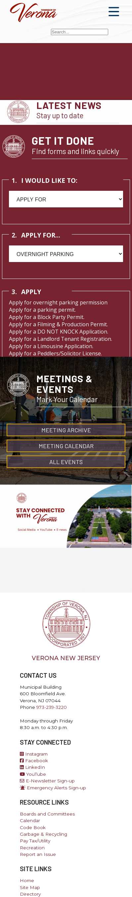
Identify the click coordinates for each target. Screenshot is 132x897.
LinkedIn (32, 767)
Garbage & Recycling (43, 834)
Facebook (34, 760)
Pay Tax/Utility (35, 840)
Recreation (32, 847)
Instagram (34, 754)
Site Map (30, 887)
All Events (66, 461)
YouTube (33, 774)
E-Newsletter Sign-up (47, 780)
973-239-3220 (51, 707)
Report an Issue (38, 854)
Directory (30, 894)
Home (27, 880)
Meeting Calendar (66, 445)
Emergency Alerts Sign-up (53, 787)
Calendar (30, 820)
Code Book (33, 827)
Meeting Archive (66, 430)
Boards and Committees (47, 814)
